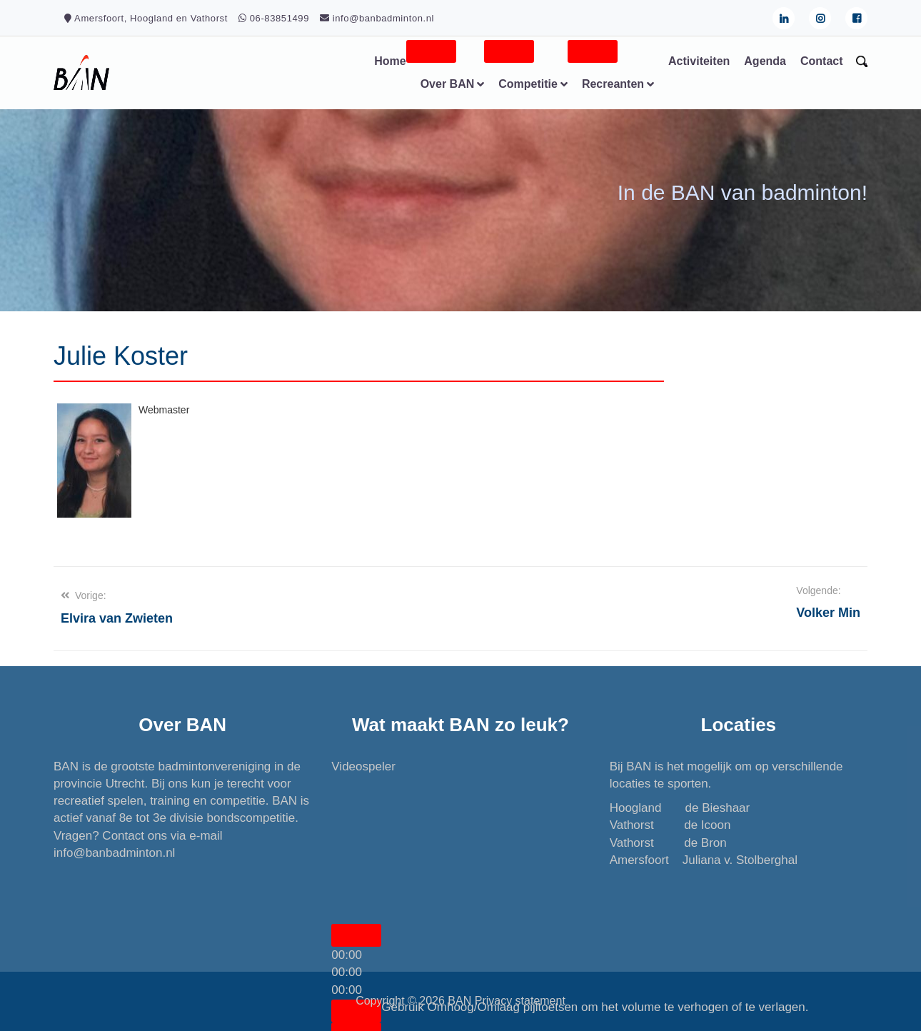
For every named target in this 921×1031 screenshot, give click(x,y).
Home (390, 61)
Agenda (765, 61)
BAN (459, 1001)
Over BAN (448, 84)
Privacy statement (520, 1001)
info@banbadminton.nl (114, 853)
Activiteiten (699, 61)
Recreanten (613, 84)
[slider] (346, 972)
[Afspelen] (356, 935)
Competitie (528, 84)
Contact (821, 61)
